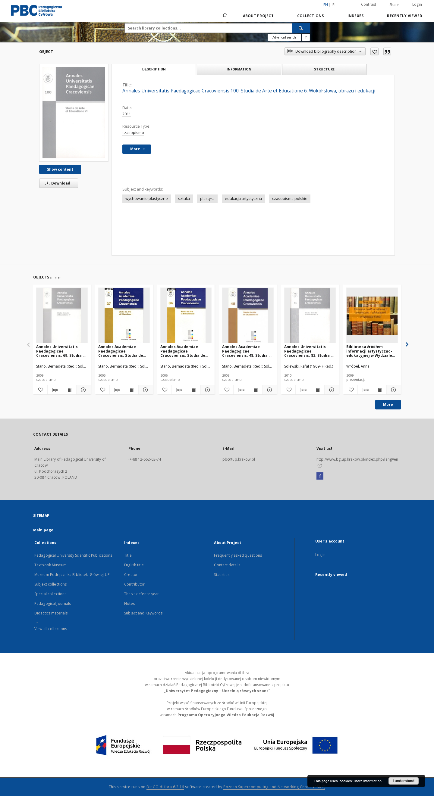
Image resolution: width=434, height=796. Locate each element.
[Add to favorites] (374, 51)
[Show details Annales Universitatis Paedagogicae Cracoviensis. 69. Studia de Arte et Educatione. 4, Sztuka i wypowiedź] (83, 390)
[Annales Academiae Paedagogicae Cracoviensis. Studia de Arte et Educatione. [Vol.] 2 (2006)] (186, 316)
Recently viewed (404, 15)
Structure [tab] (324, 69)
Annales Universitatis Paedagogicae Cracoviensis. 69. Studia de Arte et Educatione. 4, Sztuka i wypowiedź (61, 351)
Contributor (134, 584)
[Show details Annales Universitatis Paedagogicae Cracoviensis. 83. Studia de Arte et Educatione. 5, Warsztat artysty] (331, 390)
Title (128, 555)
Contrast (368, 4)
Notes (129, 603)
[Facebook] (319, 476)
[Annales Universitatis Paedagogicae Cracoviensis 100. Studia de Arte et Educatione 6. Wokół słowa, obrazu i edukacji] (73, 112)
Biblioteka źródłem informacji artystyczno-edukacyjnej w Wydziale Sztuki (369, 351)
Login (417, 4)
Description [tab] (153, 69)
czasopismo (133, 132)
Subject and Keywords (143, 613)
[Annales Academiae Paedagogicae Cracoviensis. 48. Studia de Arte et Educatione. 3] (247, 316)
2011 (126, 114)
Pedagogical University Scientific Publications (73, 555)
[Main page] (224, 15)
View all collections (50, 628)
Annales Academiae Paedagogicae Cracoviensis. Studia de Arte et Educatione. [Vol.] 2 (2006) (186, 351)
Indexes (356, 15)
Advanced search (284, 37)
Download (56, 183)
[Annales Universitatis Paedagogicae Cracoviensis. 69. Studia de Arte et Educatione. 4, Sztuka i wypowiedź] (61, 316)
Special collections (50, 593)
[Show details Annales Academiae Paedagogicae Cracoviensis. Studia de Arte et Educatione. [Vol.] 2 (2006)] (207, 390)
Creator (131, 574)
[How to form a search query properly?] (306, 37)
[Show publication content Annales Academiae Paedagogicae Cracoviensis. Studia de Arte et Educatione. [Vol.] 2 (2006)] (193, 390)
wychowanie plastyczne (146, 198)
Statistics (221, 574)
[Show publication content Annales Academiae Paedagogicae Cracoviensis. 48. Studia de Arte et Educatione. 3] (255, 390)
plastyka (207, 198)
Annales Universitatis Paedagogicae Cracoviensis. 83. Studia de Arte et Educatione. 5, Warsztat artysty (309, 351)
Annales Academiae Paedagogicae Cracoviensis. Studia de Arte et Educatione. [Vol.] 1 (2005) (123, 351)
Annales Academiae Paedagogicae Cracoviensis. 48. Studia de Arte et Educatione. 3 (247, 351)
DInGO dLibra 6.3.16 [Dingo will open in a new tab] (165, 786)
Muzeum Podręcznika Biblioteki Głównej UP (72, 574)
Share (394, 4)
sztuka (184, 198)
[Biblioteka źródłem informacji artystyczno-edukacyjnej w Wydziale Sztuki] (372, 316)
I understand (403, 781)
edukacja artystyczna (243, 198)
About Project (258, 15)
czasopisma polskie (289, 198)
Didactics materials (51, 613)
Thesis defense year (141, 593)
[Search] (301, 28)
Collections (310, 15)
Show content (60, 169)
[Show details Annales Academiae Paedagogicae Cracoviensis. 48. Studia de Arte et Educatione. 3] (269, 390)
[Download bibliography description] (55, 390)
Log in (320, 554)
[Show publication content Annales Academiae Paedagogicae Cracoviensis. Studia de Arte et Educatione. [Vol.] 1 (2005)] (131, 390)
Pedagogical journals (52, 603)
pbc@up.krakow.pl (238, 459)
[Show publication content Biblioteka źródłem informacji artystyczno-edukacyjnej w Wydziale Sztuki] (379, 390)
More (388, 404)
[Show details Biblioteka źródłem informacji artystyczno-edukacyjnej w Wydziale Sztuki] (393, 390)
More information (368, 781)
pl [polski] (334, 5)
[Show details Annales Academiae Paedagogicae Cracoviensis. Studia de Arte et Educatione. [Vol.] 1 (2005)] (145, 390)
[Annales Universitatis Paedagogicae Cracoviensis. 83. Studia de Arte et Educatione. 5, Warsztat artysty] (310, 316)
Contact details (227, 564)
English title (134, 564)
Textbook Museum (50, 564)
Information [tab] (239, 69)
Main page (43, 530)
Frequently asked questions (238, 555)
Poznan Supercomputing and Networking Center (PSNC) (274, 786)
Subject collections (50, 584)
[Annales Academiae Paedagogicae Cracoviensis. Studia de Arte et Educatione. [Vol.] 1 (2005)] (124, 316)
